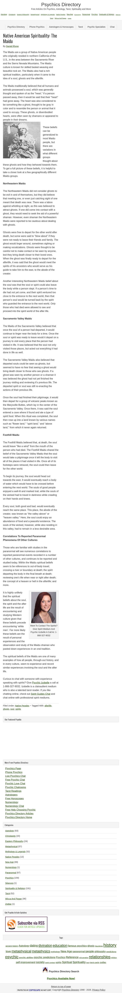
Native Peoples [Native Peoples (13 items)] (60, 14)
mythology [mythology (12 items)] (55, 952)
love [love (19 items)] (8, 951)
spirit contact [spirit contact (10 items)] (50, 962)
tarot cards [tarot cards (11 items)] (94, 962)
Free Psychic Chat (15, 779)
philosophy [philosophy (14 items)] (100, 951)
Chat (112, 27)
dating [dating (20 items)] (34, 945)
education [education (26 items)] (60, 945)
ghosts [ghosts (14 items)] (90, 946)
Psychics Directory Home (18, 817)
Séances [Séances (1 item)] (118, 14)
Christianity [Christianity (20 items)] (12, 14)
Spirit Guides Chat (40, 694)
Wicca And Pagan (13, 899)
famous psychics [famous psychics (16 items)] (77, 945)
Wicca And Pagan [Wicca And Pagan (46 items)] (60, 18)
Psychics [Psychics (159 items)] (95, 14)
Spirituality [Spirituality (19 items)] (79, 962)
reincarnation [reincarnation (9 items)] (83, 957)
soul (12, 709)
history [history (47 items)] (109, 945)
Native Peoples (22, 705)
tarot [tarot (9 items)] (87, 962)
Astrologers (11, 794)
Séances (9, 883)
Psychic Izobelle (40, 682)
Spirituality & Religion (15, 888)
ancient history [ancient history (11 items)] (12, 946)
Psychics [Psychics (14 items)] (60, 957)
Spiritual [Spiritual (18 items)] (67, 962)
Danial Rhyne (12, 46)
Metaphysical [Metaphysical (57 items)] (35, 14)
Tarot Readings (13, 791)
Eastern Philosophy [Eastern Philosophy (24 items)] (23, 14)
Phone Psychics (36, 27)
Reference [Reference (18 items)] (72, 957)
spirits (18, 709)
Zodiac (8, 904)
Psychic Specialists (96, 27)
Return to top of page (61, 986)
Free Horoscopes (14, 798)
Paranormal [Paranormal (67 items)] (86, 14)
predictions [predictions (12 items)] (111, 952)
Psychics (9, 878)
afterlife (48, 705)
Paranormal (10, 872)
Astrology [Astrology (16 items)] (24, 945)
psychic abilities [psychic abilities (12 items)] (26, 957)
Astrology (9, 831)
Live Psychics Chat (15, 776)
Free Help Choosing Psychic (20, 810)
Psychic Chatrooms (15, 787)
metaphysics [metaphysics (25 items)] (41, 951)
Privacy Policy (98, 990)
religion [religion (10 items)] (114, 957)
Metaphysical (11, 846)
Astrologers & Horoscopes (61, 27)
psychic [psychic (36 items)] (11, 957)
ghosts (6, 709)
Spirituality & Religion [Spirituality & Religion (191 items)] (106, 14)
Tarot (80, 27)
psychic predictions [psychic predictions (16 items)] (44, 957)
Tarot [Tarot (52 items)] (51, 18)
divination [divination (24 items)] (45, 945)
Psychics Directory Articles (19, 813)
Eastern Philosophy (14, 841)
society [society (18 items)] (40, 962)
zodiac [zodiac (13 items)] (103, 962)
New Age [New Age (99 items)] (70, 14)
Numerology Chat (14, 806)
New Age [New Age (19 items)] (66, 951)
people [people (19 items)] (89, 951)
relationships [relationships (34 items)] (99, 957)
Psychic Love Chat (15, 783)
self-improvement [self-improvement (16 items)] (25, 962)
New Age (9, 862)
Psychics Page (13, 768)
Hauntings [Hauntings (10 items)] (99, 946)
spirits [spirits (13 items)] (58, 962)
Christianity (10, 836)
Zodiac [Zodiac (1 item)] (69, 18)
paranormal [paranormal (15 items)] (79, 951)
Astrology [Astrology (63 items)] (4, 14)
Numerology (11, 802)
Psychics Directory (61, 4)
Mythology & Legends (15, 851)
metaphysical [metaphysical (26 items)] (21, 951)
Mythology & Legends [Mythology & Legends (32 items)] (48, 14)
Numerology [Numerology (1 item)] (77, 14)
